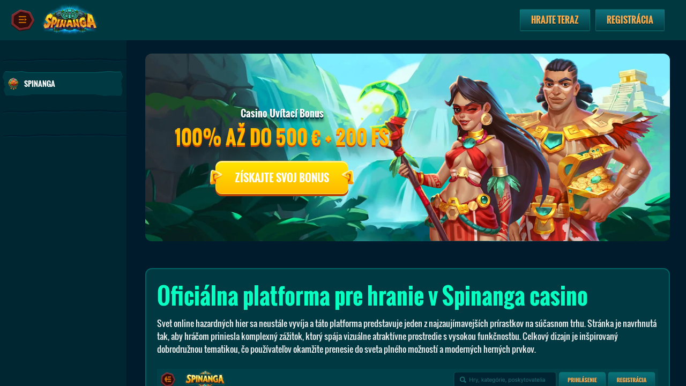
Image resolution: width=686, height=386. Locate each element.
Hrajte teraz (555, 19)
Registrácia (630, 19)
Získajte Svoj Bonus (282, 177)
